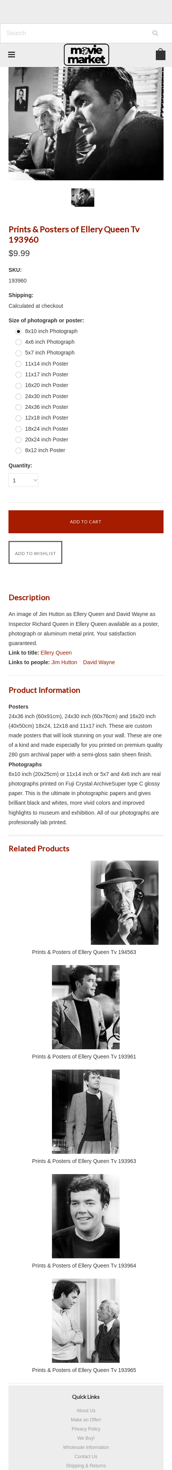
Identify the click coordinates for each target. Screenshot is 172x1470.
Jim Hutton (64, 662)
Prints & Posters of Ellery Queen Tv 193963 (84, 1161)
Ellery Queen (56, 653)
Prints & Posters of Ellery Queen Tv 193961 (84, 1057)
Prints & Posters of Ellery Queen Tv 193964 (84, 1266)
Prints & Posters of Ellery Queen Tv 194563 (84, 952)
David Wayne (99, 662)
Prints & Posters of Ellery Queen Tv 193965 (84, 1370)
